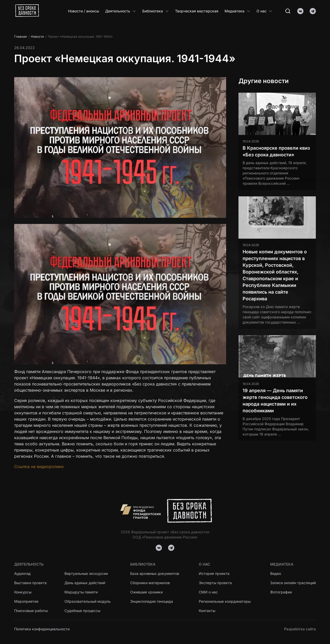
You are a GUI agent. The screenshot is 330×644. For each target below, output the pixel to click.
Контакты (207, 610)
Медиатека (237, 11)
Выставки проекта (30, 583)
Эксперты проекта (215, 583)
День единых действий (84, 583)
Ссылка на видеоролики (38, 466)
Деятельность (120, 11)
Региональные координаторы (225, 601)
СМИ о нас (208, 592)
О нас (265, 11)
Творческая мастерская (196, 11)
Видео (275, 573)
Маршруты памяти (81, 592)
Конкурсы (22, 592)
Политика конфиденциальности (42, 629)
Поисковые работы (31, 610)
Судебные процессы (82, 610)
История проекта (214, 573)
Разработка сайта (300, 629)
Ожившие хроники (146, 592)
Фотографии (281, 592)
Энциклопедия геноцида (151, 601)
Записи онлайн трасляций (293, 583)
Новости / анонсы (83, 11)
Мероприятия (26, 601)
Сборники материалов (150, 583)
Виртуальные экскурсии (86, 573)
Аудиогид (22, 573)
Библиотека (155, 11)
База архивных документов (154, 573)
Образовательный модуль (87, 601)
